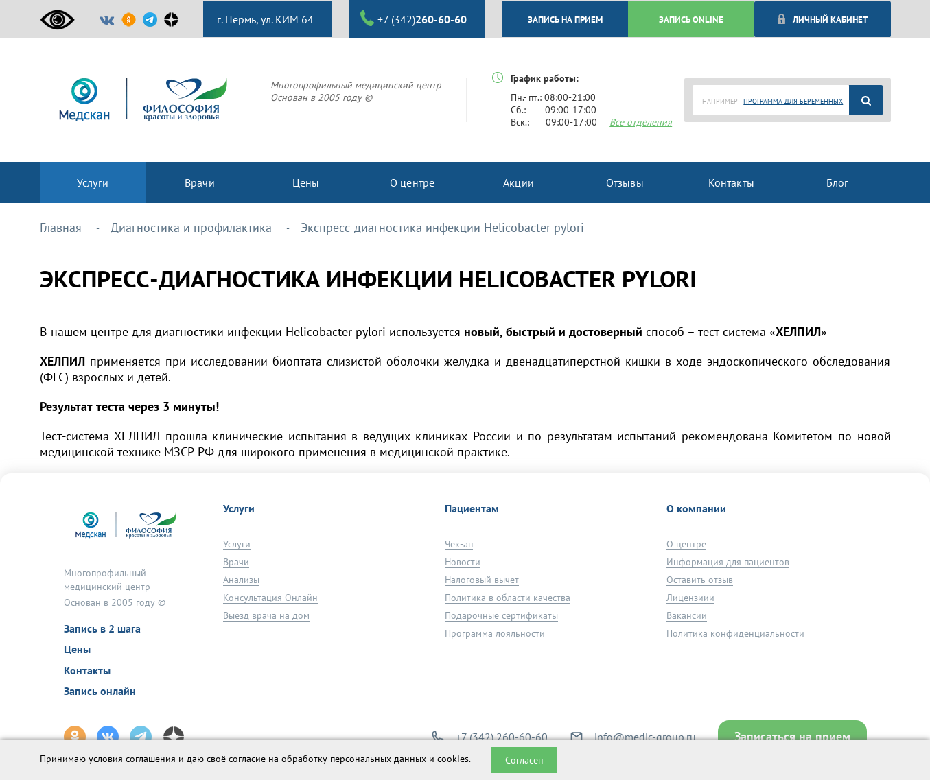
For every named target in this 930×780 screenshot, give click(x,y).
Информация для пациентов (727, 562)
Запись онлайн (100, 691)
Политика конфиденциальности (735, 633)
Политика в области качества (507, 597)
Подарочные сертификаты (501, 615)
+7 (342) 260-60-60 (502, 737)
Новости (462, 562)
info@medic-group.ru (645, 737)
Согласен (524, 760)
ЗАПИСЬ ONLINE (691, 19)
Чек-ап (459, 544)
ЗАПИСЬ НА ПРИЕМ (565, 19)
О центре (686, 544)
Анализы (241, 580)
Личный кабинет (822, 19)
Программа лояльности (495, 633)
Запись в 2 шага (102, 628)
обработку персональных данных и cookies (375, 759)
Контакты (87, 670)
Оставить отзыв (699, 580)
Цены (77, 649)
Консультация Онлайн (270, 597)
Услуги (237, 544)
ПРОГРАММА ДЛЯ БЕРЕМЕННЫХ (793, 101)
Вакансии (686, 615)
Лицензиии (690, 597)
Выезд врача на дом (266, 615)
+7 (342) (413, 18)
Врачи (236, 562)
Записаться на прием (792, 736)
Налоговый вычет (482, 580)
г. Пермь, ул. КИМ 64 (264, 19)
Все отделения (640, 122)
